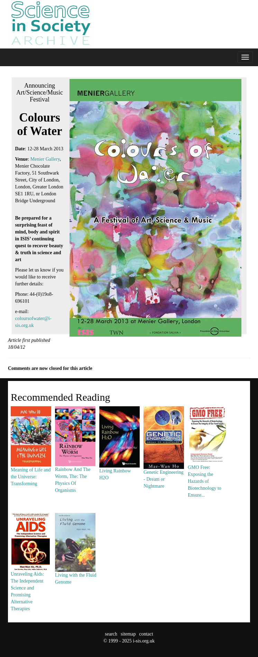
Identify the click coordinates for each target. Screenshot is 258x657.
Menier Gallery (45, 159)
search (111, 634)
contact (146, 634)
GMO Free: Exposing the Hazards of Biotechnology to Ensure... (208, 465)
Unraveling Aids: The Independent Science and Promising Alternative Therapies (31, 575)
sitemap (128, 634)
